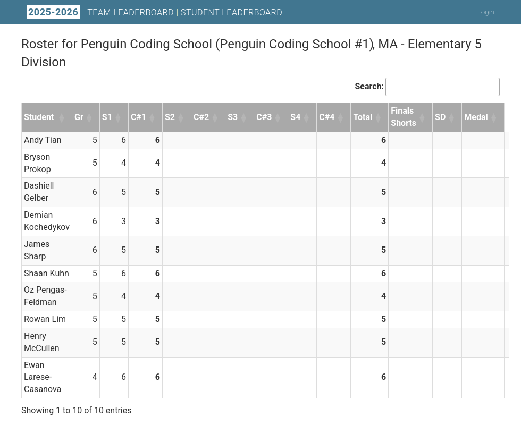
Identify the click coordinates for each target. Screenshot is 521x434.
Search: (369, 86)
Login (485, 12)
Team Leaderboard (130, 12)
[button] (62, 117)
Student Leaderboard (231, 12)
